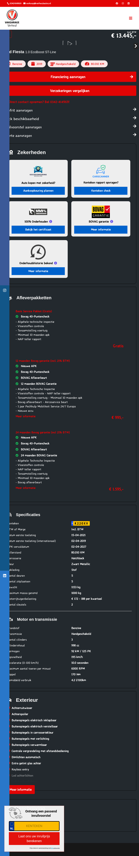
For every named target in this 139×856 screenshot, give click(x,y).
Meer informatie (101, 229)
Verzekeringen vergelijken (69, 90)
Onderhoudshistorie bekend (36, 263)
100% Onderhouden (36, 221)
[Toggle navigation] (131, 18)
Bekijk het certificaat (38, 229)
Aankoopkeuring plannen (38, 190)
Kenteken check (101, 190)
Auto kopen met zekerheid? (38, 182)
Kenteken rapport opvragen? (100, 182)
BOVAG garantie (99, 221)
